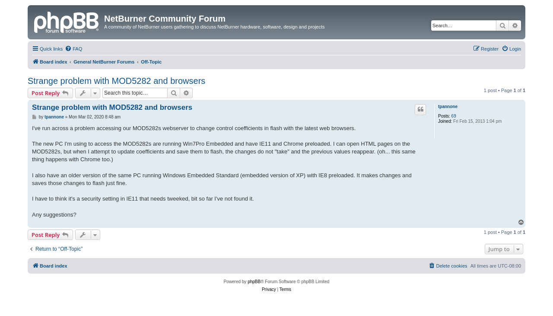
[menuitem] (73, 49)
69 (453, 116)
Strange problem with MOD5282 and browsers (116, 81)
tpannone (448, 106)
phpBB (254, 281)
